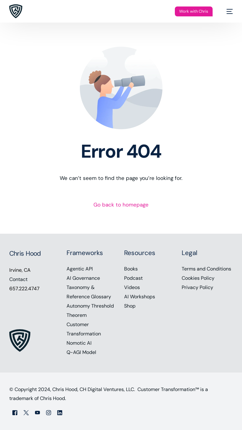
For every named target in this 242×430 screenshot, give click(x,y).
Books (131, 269)
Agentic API (80, 269)
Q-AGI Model (81, 352)
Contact (18, 279)
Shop (130, 306)
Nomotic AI (79, 343)
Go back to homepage (121, 204)
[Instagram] (48, 412)
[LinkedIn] (59, 412)
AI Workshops (139, 296)
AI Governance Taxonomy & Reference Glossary (89, 287)
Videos (132, 287)
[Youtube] (37, 412)
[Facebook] (14, 412)
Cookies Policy (198, 278)
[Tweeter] (26, 412)
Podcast (133, 278)
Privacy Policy (197, 287)
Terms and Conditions (206, 269)
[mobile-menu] (226, 11)
